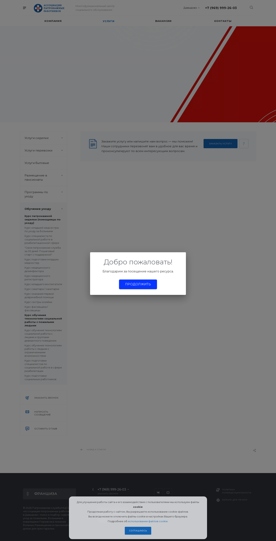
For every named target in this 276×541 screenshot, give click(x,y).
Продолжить (138, 284)
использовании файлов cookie (148, 521)
